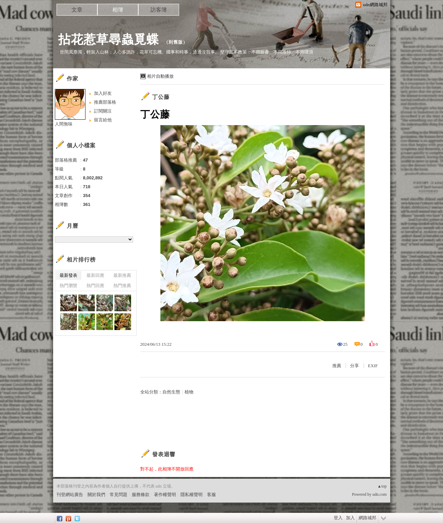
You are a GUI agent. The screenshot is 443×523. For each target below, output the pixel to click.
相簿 (117, 10)
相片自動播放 (160, 76)
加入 (350, 517)
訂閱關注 (103, 111)
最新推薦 (122, 275)
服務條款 (140, 494)
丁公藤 (161, 97)
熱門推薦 (122, 285)
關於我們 (96, 494)
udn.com (380, 494)
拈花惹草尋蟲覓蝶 (108, 39)
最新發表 (68, 275)
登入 (338, 517)
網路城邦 (367, 517)
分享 (354, 365)
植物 (189, 391)
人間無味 (64, 123)
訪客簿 (159, 10)
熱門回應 (95, 285)
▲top (381, 486)
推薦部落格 (105, 102)
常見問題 (118, 494)
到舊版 (176, 42)
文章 (77, 10)
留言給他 (103, 119)
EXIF (373, 365)
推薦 (336, 365)
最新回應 (95, 275)
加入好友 (103, 93)
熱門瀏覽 (68, 285)
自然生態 (171, 391)
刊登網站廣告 (70, 494)
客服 (211, 494)
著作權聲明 (165, 494)
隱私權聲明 (191, 494)
